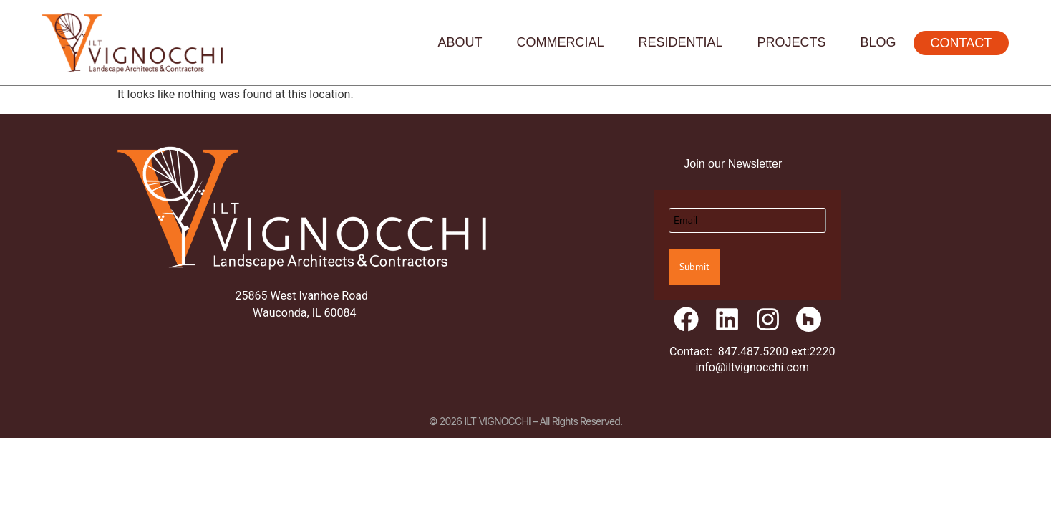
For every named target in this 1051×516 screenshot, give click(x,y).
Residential (681, 42)
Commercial (560, 42)
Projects (791, 42)
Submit (694, 266)
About (459, 42)
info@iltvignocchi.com (753, 367)
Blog (878, 42)
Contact (961, 43)
